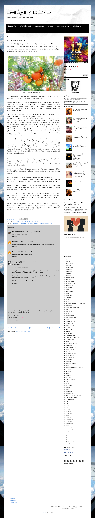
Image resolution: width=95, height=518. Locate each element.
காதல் (67, 389)
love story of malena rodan (73, 337)
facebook (68, 331)
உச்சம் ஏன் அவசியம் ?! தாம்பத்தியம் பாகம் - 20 (79, 145)
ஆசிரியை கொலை (71, 347)
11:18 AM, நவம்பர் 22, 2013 (29, 262)
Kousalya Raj (16, 262)
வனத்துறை (69, 431)
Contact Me (12, 26)
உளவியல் (68, 297)
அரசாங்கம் (69, 345)
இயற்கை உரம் (70, 357)
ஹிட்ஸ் (68, 443)
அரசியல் (68, 273)
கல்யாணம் (69, 385)
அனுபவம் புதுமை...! (78, 181)
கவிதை (68, 387)
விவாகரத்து (69, 439)
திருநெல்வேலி (70, 277)
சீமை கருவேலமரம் (71, 317)
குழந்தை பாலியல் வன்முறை (73, 395)
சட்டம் (67, 401)
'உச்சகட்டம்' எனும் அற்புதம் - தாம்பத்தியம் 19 (80, 136)
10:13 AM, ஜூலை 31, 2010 (32, 231)
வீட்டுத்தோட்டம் (25, 26)
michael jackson (70, 339)
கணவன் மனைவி (70, 379)
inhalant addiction (70, 335)
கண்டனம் (68, 275)
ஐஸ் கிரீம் (68, 375)
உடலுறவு (68, 369)
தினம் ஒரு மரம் (70, 323)
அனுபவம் (68, 261)
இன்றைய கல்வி (70, 355)
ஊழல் (67, 313)
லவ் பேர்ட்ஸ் (69, 429)
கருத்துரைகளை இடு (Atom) (23, 331)
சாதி (67, 403)
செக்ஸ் (67, 289)
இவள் (67, 365)
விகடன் (68, 435)
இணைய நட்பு (70, 295)
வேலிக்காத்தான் (70, 441)
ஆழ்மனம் (68, 351)
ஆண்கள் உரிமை (70, 349)
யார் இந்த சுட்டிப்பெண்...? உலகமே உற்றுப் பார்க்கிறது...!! (80, 119)
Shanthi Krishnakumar (18, 231)
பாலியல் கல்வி (70, 325)
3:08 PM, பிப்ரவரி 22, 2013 (25, 241)
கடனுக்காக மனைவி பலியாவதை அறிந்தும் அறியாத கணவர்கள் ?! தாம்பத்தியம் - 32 (79, 174)
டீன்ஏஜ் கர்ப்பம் (70, 419)
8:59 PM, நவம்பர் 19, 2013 (25, 251)
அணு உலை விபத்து (71, 343)
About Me (12, 498)
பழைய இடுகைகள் (53, 327)
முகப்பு (31, 327)
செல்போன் (69, 413)
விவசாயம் (68, 437)
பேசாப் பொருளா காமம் (16, 31)
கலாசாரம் (68, 383)
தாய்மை (68, 425)
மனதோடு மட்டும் (29, 12)
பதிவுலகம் (68, 265)
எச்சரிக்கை (68, 371)
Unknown (15, 241)
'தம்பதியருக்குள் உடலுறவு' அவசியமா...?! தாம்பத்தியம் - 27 (80, 164)
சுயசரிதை (68, 411)
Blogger (44, 512)
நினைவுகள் (69, 427)
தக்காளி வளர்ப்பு (70, 423)
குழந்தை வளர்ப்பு (63, 26)
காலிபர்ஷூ (69, 391)
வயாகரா (68, 433)
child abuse (69, 329)
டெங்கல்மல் (69, 421)
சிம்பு (67, 407)
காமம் (67, 301)
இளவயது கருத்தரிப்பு (71, 363)
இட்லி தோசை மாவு (71, 353)
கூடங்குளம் (69, 287)
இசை (67, 293)
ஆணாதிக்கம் (69, 305)
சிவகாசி (68, 409)
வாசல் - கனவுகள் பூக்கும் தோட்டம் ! (75, 237)
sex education (69, 285)
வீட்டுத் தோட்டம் (26, 221)
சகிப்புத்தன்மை (70, 399)
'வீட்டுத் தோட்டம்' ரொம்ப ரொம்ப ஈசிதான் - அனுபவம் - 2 (80, 128)
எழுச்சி (68, 373)
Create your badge (68, 452)
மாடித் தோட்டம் (17, 221)
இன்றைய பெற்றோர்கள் (72, 307)
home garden (69, 333)
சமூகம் (50, 26)
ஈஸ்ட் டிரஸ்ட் (69, 311)
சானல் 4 (68, 405)
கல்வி (67, 299)
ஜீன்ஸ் (67, 415)
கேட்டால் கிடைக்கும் (71, 397)
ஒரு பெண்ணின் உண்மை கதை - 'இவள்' (80, 109)
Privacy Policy (13, 502)
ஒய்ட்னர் (68, 377)
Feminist (68, 327)
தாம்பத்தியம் (39, 26)
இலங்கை (68, 361)
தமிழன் (68, 319)
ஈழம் (67, 309)
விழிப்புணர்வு (69, 267)
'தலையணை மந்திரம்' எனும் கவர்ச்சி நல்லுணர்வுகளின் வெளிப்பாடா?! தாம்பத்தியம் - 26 (79, 156)
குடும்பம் (68, 279)
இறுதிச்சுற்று (69, 359)
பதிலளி (14, 236)
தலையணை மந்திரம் (71, 321)
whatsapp (68, 341)
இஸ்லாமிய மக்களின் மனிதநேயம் (75, 367)
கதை (67, 381)
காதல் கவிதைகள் (70, 315)
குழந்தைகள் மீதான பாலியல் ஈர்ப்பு (75, 303)
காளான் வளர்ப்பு (70, 393)
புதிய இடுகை (12, 327)
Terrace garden (36, 221)
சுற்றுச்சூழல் (77, 26)
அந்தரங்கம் (69, 269)
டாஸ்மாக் (68, 417)
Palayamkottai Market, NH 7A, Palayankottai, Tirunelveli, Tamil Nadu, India (32, 223)
